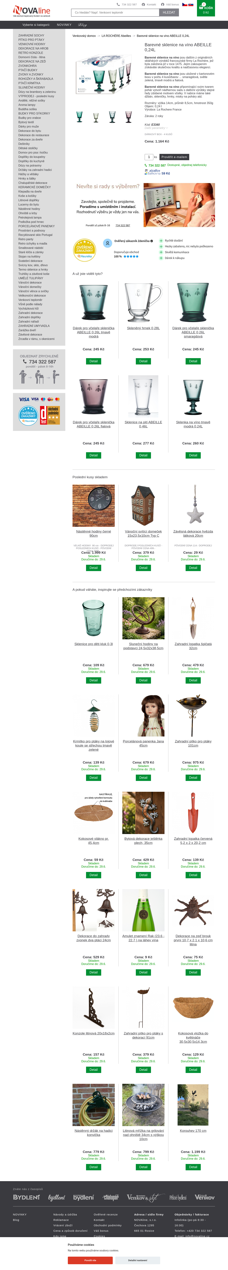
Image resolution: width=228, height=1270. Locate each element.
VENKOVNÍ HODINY (31, 44)
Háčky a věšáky (28, 174)
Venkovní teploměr (30, 299)
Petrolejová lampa (29, 217)
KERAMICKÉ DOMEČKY (34, 187)
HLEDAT (169, 12)
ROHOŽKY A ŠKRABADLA (35, 78)
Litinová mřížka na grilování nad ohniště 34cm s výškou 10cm (143, 1135)
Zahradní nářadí (28, 321)
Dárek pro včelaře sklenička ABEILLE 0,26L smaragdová (193, 332)
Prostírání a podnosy (31, 230)
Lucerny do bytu (28, 204)
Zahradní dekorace (30, 312)
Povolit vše (90, 1260)
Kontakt (151, 4)
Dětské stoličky (28, 148)
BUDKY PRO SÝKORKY (34, 113)
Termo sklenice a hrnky (33, 269)
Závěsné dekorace (30, 334)
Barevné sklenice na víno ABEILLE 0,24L (163, 35)
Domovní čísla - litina (31, 57)
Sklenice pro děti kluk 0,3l (93, 644)
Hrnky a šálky (27, 178)
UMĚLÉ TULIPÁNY (30, 278)
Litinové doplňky (28, 200)
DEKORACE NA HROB (33, 48)
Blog (16, 1219)
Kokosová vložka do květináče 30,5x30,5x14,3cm (193, 1037)
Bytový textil (26, 122)
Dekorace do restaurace (33, 135)
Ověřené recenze (106, 1214)
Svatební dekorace (30, 260)
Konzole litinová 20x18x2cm (94, 1033)
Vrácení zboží (63, 1225)
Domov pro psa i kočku (33, 152)
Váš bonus (172, 4)
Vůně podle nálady (30, 304)
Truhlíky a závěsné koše (33, 273)
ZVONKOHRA (27, 65)
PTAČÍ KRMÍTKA (29, 83)
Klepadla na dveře (30, 191)
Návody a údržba (65, 1214)
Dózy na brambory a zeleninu (37, 91)
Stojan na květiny (29, 256)
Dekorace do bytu (29, 130)
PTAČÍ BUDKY (28, 70)
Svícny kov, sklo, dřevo (33, 265)
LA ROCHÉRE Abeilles (116, 35)
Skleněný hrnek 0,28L (143, 328)
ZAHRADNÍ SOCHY (31, 35)
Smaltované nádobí (30, 247)
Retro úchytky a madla (32, 243)
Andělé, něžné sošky (31, 100)
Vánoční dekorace (30, 282)
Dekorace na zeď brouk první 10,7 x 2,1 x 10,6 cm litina (193, 940)
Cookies (99, 1236)
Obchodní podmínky (108, 1225)
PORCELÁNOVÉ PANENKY (36, 226)
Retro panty (25, 239)
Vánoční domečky (29, 286)
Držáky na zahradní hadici (35, 169)
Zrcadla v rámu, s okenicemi (36, 338)
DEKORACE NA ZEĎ (32, 61)
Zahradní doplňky (29, 317)
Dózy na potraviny (29, 165)
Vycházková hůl (28, 308)
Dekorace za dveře (30, 139)
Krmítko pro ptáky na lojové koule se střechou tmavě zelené (93, 745)
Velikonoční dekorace (32, 295)
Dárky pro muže (28, 126)
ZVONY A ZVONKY (30, 74)
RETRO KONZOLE (30, 52)
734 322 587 (129, 4)
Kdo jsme (59, 1236)
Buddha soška (27, 109)
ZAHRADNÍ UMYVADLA (34, 325)
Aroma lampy (26, 104)
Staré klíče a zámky (31, 252)
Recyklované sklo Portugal (35, 234)
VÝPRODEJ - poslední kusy (36, 96)
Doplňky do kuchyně (31, 161)
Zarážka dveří (27, 330)
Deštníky (24, 143)
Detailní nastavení (137, 1260)
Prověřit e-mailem (174, 157)
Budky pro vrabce (29, 117)
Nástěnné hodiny (29, 208)
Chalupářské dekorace (32, 182)
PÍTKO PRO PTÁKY (31, 39)
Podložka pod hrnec (31, 221)
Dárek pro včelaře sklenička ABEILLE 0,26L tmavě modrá (93, 332)
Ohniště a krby (27, 213)
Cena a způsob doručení (70, 1230)
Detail (94, 361)
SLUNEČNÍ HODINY (31, 87)
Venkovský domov (84, 35)
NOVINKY (64, 24)
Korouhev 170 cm (193, 1131)
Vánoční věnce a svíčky (33, 291)
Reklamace (61, 1219)
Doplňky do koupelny (31, 156)
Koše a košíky (27, 195)
